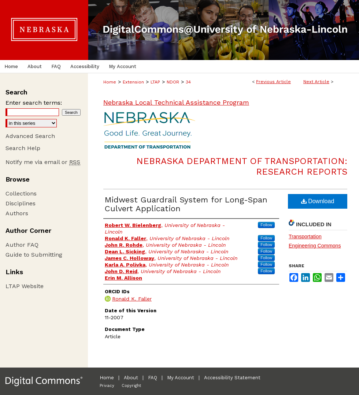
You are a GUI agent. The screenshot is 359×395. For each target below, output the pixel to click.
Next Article (316, 81)
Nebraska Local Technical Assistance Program (176, 102)
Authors (16, 213)
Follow (266, 225)
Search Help (22, 148)
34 (188, 82)
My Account (180, 377)
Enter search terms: (33, 102)
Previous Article (273, 81)
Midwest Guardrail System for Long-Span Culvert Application (186, 204)
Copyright (131, 385)
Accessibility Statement (232, 377)
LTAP (155, 82)
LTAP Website (24, 286)
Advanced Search (30, 136)
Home (109, 82)
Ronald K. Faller (132, 299)
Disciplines (20, 203)
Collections (21, 193)
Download (317, 201)
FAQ (152, 377)
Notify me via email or (42, 162)
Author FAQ (21, 244)
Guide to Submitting (33, 254)
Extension (133, 82)
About (131, 377)
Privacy (107, 385)
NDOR (173, 82)
